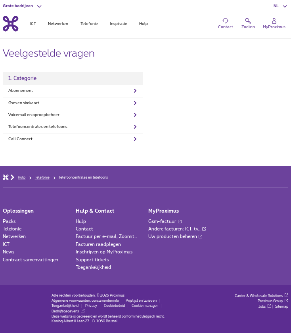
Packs (9, 221)
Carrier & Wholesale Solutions (261, 296)
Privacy (91, 306)
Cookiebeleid (114, 306)
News (8, 252)
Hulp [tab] (143, 24)
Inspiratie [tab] (118, 24)
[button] (22, 6)
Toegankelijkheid (93, 267)
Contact (84, 229)
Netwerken (14, 236)
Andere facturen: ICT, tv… (177, 229)
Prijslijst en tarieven (141, 301)
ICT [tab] (33, 24)
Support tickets (92, 260)
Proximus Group (273, 301)
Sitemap (281, 306)
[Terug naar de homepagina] (10, 24)
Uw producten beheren (175, 236)
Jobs (264, 306)
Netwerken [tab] (58, 24)
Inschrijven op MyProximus (104, 252)
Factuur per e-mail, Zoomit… (106, 236)
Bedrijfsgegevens (68, 311)
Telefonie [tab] (89, 24)
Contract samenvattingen (30, 260)
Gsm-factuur (165, 221)
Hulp (81, 221)
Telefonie (12, 229)
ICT (6, 244)
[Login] (274, 24)
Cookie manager (145, 306)
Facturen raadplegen (98, 244)
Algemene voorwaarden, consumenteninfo (85, 301)
